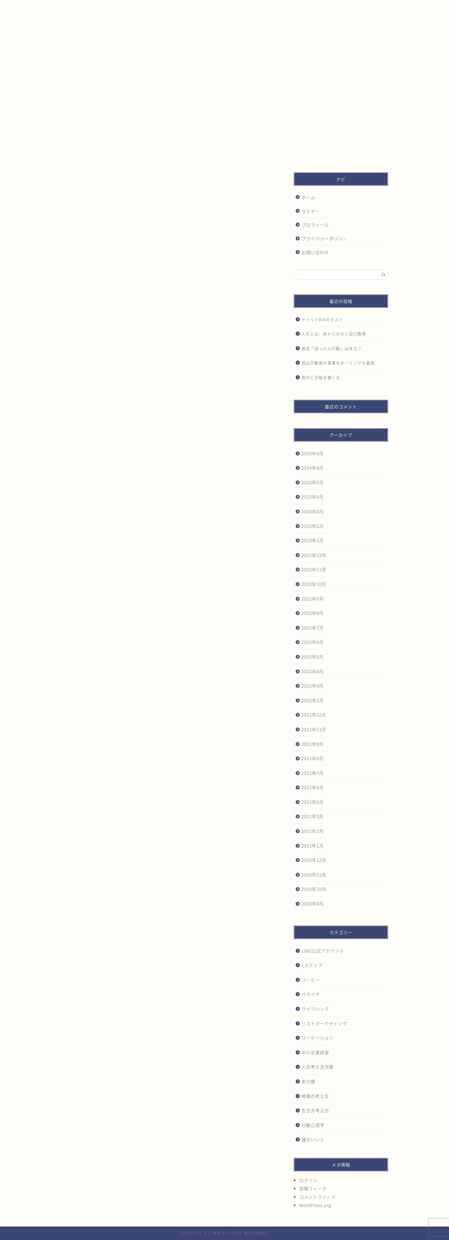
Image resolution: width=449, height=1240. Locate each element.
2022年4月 (313, 671)
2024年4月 (313, 467)
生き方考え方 (315, 1110)
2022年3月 (313, 685)
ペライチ (311, 994)
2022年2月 (313, 700)
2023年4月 (313, 496)
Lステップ (312, 965)
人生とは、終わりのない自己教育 (334, 334)
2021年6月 (313, 787)
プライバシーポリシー (279, 7)
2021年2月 (313, 831)
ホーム (92, 7)
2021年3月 (313, 816)
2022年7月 (313, 627)
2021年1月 (313, 845)
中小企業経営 (315, 1052)
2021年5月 (313, 802)
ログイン (308, 1180)
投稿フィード (313, 1188)
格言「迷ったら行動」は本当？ (332, 348)
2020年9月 (313, 903)
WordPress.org (315, 1205)
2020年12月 (314, 860)
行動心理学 (313, 1125)
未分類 (308, 1081)
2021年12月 (314, 714)
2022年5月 (313, 656)
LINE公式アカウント (323, 950)
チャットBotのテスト (322, 319)
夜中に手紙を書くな (321, 377)
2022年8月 (313, 613)
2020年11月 (314, 874)
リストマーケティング (324, 1023)
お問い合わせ (341, 7)
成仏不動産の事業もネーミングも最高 (338, 363)
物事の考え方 (315, 1096)
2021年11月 (314, 729)
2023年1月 (313, 540)
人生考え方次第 (318, 1066)
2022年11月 (314, 569)
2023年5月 (313, 482)
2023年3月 (313, 511)
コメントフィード (317, 1196)
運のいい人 (313, 1139)
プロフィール (216, 7)
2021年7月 (313, 773)
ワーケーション (318, 1037)
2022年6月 (313, 642)
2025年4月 (313, 453)
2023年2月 (313, 526)
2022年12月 (314, 555)
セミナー (154, 7)
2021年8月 (313, 758)
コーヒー (311, 979)
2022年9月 (313, 598)
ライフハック (315, 1008)
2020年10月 (314, 889)
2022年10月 (314, 584)
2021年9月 (313, 744)
